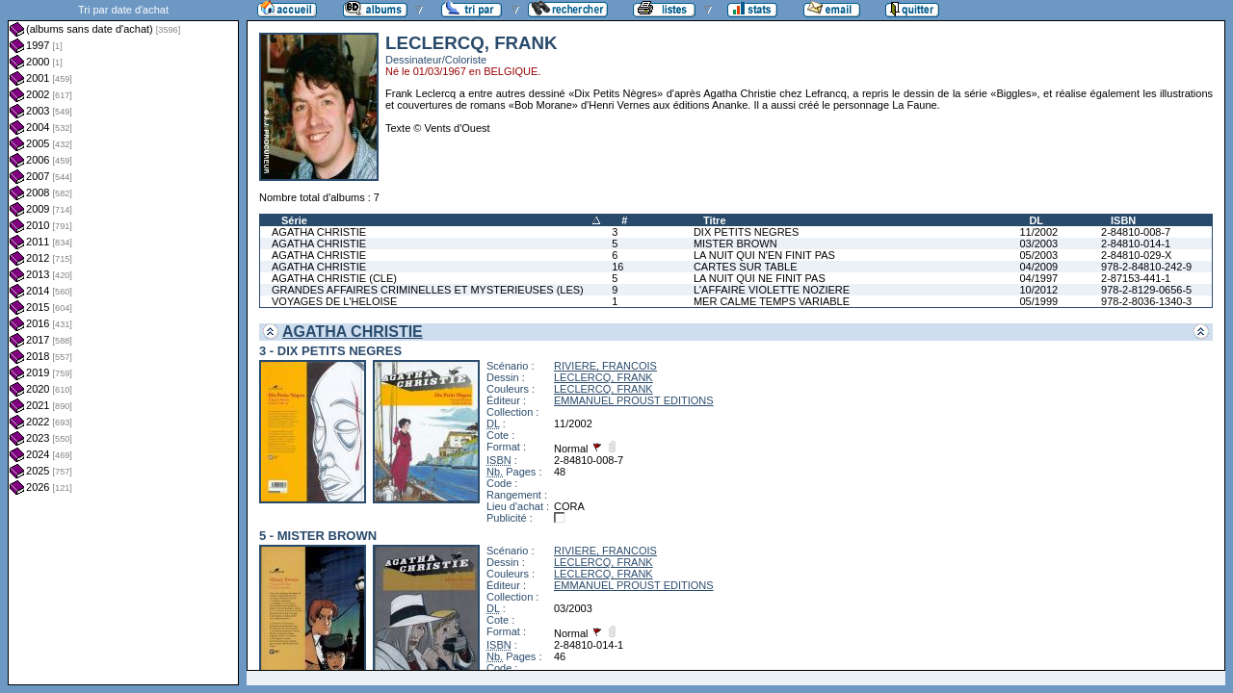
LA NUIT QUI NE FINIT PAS (760, 278)
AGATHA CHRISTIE (319, 232)
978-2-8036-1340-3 (1146, 301)
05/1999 (1038, 301)
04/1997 (1038, 278)
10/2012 (1038, 289)
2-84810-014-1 (1135, 243)
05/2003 (1038, 255)
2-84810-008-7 (1135, 232)
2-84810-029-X (1136, 255)
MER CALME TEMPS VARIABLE (772, 301)
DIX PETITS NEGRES (746, 232)
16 (617, 266)
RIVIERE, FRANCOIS (605, 366)
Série (294, 220)
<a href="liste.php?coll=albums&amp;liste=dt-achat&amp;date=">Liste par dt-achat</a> (123, 342)
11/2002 (1038, 232)
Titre (714, 220)
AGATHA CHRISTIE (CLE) (334, 278)
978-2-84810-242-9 (1146, 266)
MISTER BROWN (735, 243)
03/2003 (1038, 243)
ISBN (1123, 220)
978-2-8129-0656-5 (1146, 289)
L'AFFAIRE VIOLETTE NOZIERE (772, 289)
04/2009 (1038, 266)
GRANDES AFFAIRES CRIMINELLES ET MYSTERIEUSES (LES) (428, 289)
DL (1036, 220)
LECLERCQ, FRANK (603, 377)
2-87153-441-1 (1135, 278)
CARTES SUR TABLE (746, 266)
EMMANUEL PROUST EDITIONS (634, 400)
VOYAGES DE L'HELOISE (334, 301)
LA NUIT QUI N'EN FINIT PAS (764, 255)
